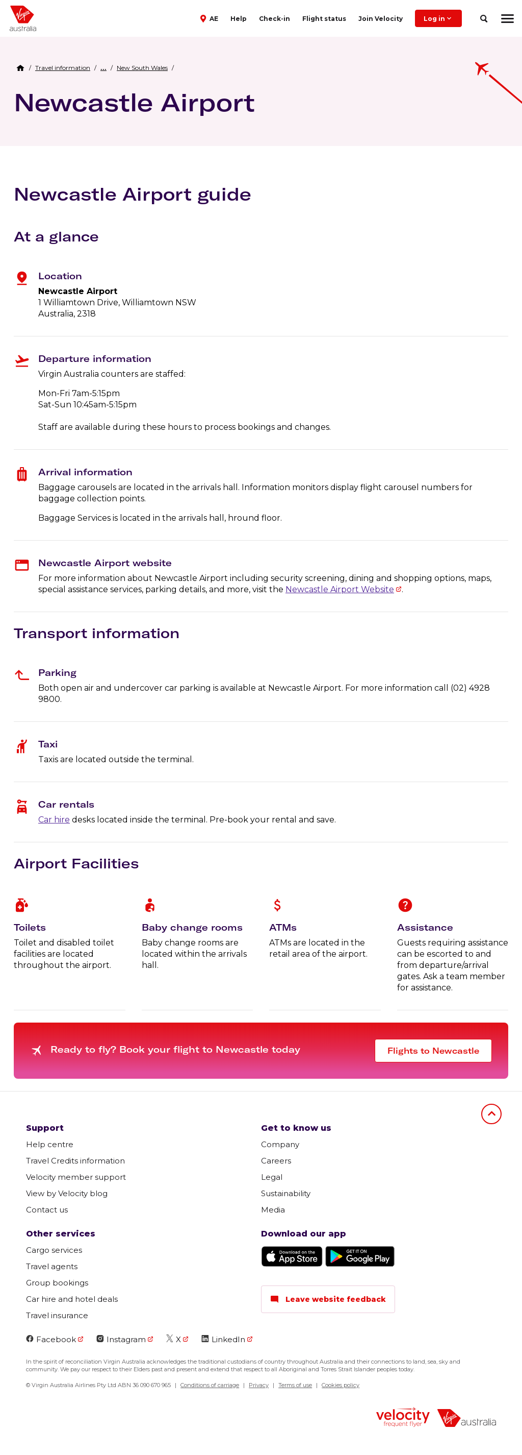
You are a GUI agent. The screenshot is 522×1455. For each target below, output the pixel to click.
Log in (438, 18)
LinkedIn (223, 1339)
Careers (276, 1161)
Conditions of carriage (209, 1385)
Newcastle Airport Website (339, 589)
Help (238, 18)
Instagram (121, 1339)
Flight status (324, 18)
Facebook (51, 1339)
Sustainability (285, 1193)
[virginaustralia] (466, 1419)
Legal (271, 1177)
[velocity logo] (403, 1418)
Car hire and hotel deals (72, 1299)
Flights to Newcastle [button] (433, 1051)
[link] (62, 68)
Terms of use (295, 1385)
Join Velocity (380, 18)
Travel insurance (57, 1315)
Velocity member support (76, 1177)
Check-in (274, 18)
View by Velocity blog (67, 1193)
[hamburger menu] (507, 18)
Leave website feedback (328, 1299)
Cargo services (54, 1250)
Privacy (259, 1385)
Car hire (54, 819)
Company (280, 1144)
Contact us (47, 1210)
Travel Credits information (75, 1161)
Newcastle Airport (134, 102)
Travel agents (51, 1266)
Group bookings (57, 1283)
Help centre (49, 1144)
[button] (210, 18)
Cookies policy (340, 1385)
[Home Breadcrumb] (20, 68)
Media (273, 1210)
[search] (483, 18)
